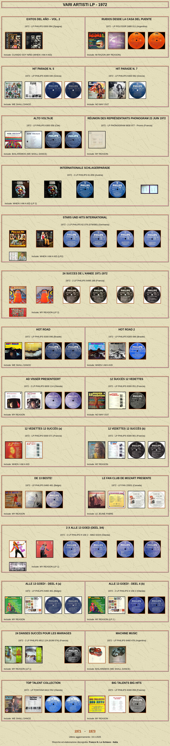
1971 (78, 731)
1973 (92, 731)
